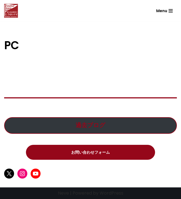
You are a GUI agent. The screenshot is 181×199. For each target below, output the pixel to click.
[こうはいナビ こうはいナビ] (11, 11)
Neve (63, 193)
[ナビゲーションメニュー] (164, 10)
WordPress (111, 193)
